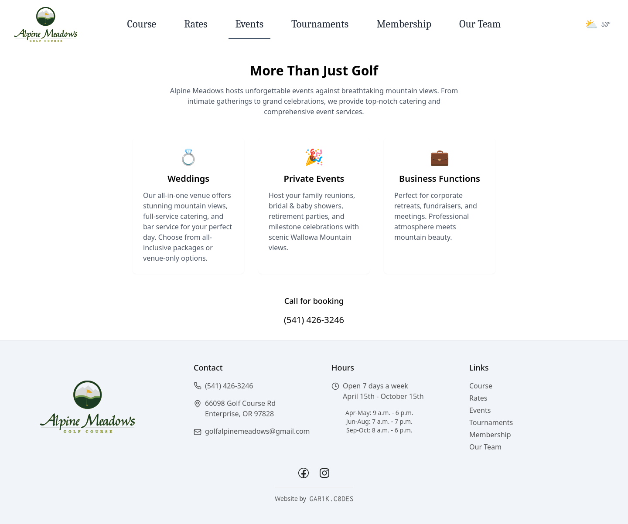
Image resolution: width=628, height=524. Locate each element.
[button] (252, 386)
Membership (403, 24)
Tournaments (319, 24)
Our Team (480, 24)
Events (249, 24)
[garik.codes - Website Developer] (331, 498)
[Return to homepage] (45, 24)
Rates (195, 24)
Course (142, 24)
